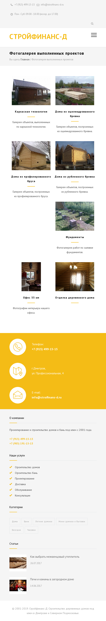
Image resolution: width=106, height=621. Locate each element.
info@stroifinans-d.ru (47, 397)
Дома (15, 521)
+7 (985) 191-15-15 (21, 443)
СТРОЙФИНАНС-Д (38, 36)
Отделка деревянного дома (74, 297)
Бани (26, 521)
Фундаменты (75, 237)
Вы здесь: (14, 59)
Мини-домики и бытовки (72, 521)
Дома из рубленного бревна (75, 176)
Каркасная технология (31, 111)
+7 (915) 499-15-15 (25, 4)
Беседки (16, 530)
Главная (25, 59)
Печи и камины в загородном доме (52, 579)
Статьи (13, 543)
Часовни (31, 530)
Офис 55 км (31, 297)
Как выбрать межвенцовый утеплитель (54, 556)
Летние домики (43, 521)
